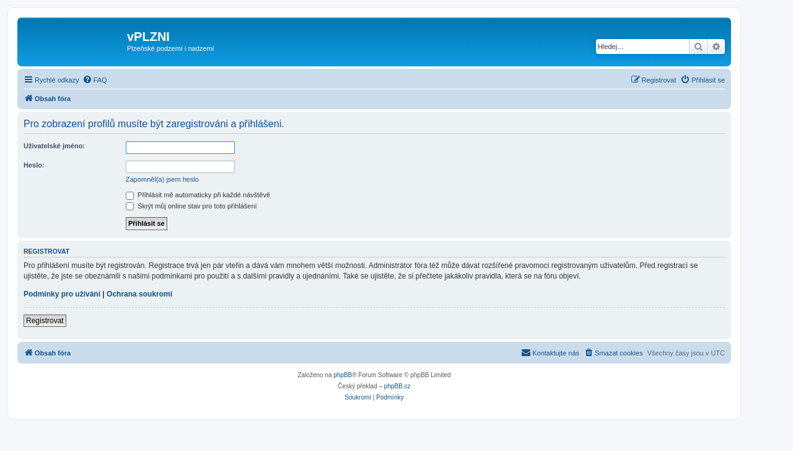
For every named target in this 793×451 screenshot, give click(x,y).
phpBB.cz (397, 386)
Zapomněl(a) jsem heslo (162, 179)
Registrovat (45, 320)
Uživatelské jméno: (54, 146)
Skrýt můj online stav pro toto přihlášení (191, 206)
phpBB (342, 375)
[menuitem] (94, 80)
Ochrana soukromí (139, 294)
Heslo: (34, 165)
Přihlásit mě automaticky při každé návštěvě (198, 195)
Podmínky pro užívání (62, 294)
